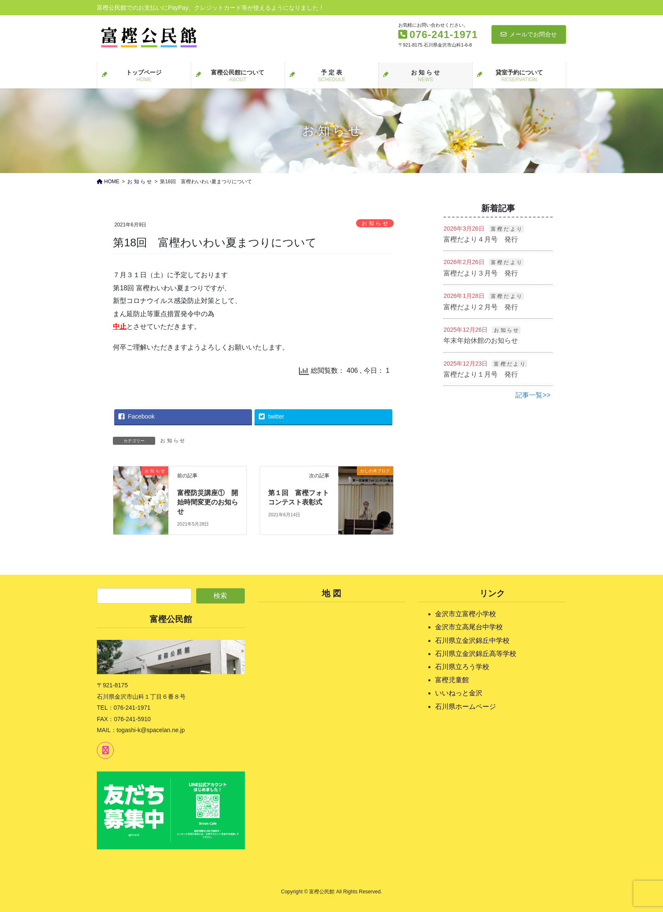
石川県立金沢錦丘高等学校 (475, 653)
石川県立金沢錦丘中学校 (472, 640)
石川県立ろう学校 (462, 666)
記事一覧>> (533, 395)
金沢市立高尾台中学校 (469, 627)
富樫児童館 (452, 679)
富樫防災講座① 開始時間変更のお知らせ (207, 502)
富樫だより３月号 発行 (481, 273)
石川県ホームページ (465, 706)
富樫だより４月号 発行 (481, 239)
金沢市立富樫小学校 (465, 613)
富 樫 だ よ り (506, 229)
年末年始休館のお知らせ (481, 340)
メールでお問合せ (529, 34)
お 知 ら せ (375, 223)
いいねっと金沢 (458, 693)
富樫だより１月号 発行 (481, 374)
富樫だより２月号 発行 (481, 307)
